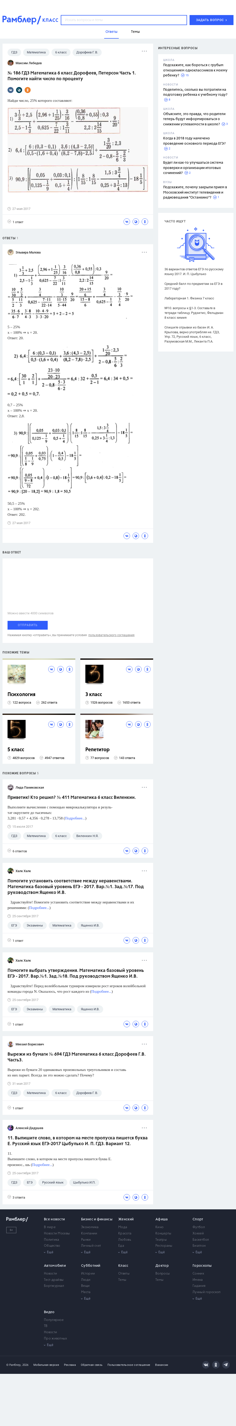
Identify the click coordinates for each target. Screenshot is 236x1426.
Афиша (161, 1219)
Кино (159, 1227)
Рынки (86, 1239)
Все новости (54, 1219)
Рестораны (163, 1245)
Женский (126, 1219)
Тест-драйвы (54, 1280)
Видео (49, 1312)
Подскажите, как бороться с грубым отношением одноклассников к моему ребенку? (195, 70)
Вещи (85, 1286)
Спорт (198, 1219)
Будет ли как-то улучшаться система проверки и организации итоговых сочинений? (193, 168)
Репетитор (97, 749)
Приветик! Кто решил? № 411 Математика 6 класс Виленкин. (72, 797)
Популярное (54, 1320)
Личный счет (91, 1245)
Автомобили (55, 1266)
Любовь (124, 1239)
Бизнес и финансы (96, 1219)
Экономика (90, 1227)
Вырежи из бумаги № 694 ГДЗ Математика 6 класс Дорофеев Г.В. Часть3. (77, 1057)
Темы (122, 1280)
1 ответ (15, 222)
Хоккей (198, 1233)
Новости (50, 1273)
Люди (85, 1280)
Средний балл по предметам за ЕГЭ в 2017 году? (193, 286)
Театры (161, 1239)
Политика (51, 1239)
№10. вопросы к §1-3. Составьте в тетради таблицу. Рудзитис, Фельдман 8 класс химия (193, 312)
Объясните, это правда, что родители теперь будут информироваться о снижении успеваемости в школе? (194, 119)
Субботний (90, 1266)
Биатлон (199, 1245)
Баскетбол (201, 1239)
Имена (198, 1280)
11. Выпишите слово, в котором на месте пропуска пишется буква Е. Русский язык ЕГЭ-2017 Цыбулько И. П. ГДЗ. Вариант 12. (78, 1141)
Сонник (198, 1273)
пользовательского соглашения (111, 635)
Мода (122, 1227)
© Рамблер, (13, 1365)
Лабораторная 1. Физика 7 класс (189, 298)
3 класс (93, 694)
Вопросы (162, 1273)
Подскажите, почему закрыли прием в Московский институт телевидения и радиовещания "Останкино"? (195, 192)
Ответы (124, 1273)
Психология (21, 694)
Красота (124, 1233)
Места (86, 1292)
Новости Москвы (57, 1233)
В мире (49, 1227)
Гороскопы (202, 1266)
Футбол (199, 1227)
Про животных (55, 1338)
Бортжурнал (54, 1286)
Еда (121, 1245)
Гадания (199, 1286)
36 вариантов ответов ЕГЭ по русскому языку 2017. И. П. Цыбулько (193, 271)
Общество (52, 1245)
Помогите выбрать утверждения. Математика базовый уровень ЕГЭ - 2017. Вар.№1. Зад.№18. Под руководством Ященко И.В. (76, 973)
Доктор (162, 1266)
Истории (88, 1273)
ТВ (46, 1326)
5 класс (16, 749)
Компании (89, 1233)
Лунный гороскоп (207, 1292)
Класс (123, 1266)
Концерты (163, 1233)
